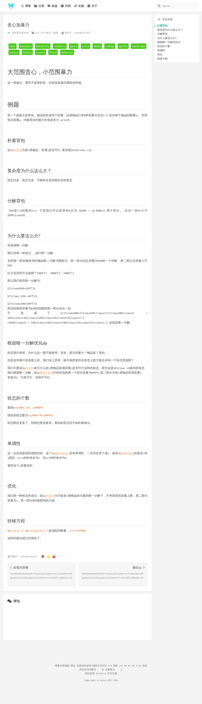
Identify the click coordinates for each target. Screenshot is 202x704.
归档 (65, 6)
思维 (55, 32)
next (12, 46)
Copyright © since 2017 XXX (101, 680)
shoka (97, 46)
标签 (52, 6)
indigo (109, 46)
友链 (79, 6)
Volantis (101, 673)
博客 (26, 6)
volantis (60, 46)
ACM (37, 32)
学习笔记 (46, 32)
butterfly (42, 46)
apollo (123, 46)
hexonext (26, 46)
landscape (138, 46)
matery (27, 52)
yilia (85, 46)
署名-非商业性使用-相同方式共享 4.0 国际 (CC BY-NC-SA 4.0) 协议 (109, 665)
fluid (53, 52)
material (67, 52)
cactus (14, 52)
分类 (39, 6)
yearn (73, 46)
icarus (40, 52)
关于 (92, 6)
